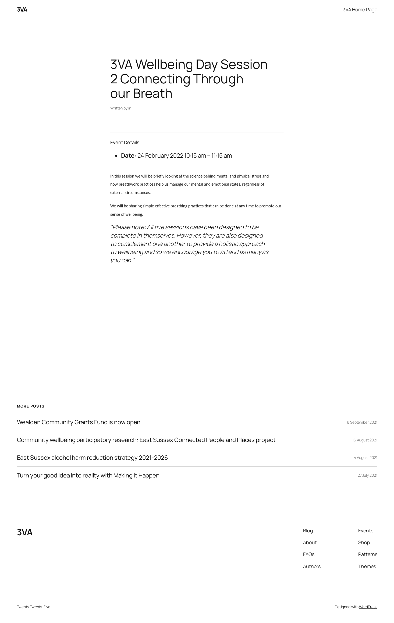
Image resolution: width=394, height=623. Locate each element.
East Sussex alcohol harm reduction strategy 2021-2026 (92, 457)
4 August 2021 (365, 457)
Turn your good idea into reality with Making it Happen (88, 475)
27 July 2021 (367, 475)
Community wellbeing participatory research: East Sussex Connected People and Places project (146, 440)
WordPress (368, 606)
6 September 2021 (362, 422)
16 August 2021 (364, 440)
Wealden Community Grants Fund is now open (79, 422)
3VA (22, 9)
